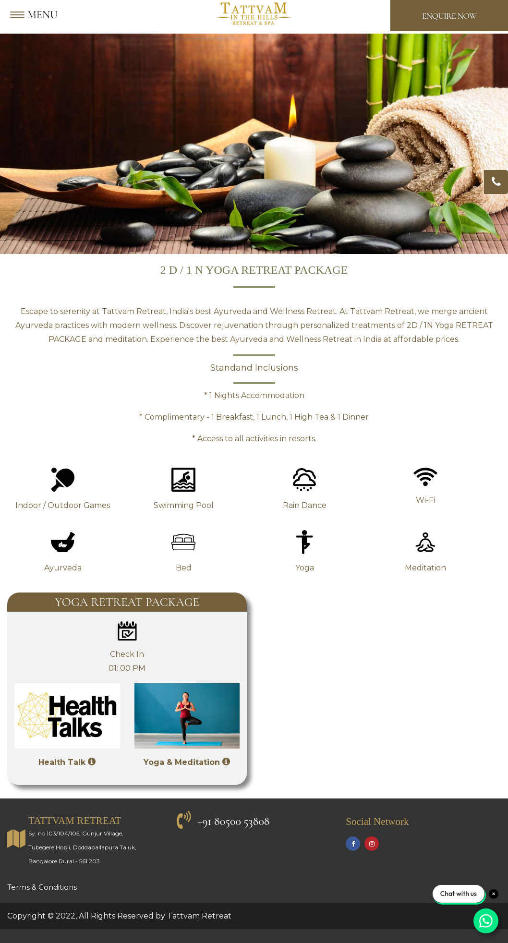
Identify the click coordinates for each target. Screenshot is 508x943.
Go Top (14, 935)
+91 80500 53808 (234, 821)
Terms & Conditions (42, 887)
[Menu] (36, 15)
